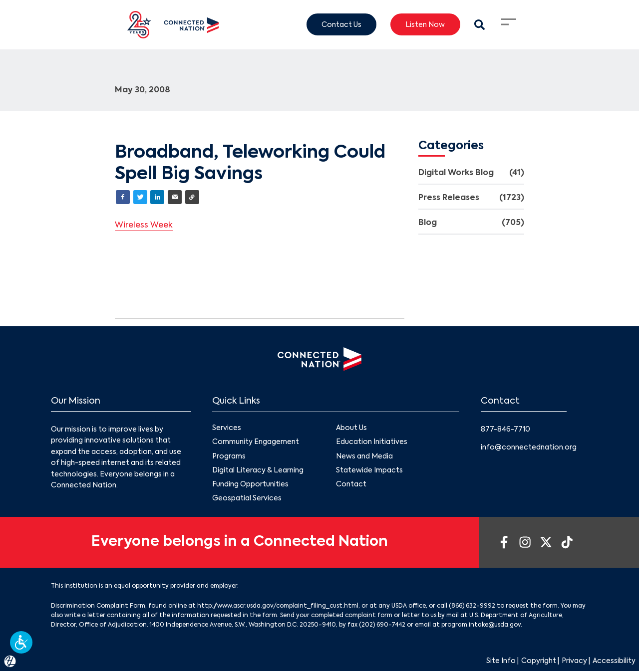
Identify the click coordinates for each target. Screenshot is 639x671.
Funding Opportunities (250, 483)
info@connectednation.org (529, 447)
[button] (21, 642)
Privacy (574, 661)
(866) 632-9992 (472, 606)
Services (226, 428)
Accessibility (614, 661)
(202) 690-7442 (382, 625)
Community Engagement (255, 442)
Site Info (501, 661)
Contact (351, 483)
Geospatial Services (247, 498)
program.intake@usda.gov (481, 625)
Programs (229, 455)
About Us (351, 428)
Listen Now (425, 24)
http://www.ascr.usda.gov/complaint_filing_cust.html (277, 606)
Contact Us (341, 24)
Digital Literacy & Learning (258, 469)
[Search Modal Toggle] (479, 24)
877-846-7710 (505, 429)
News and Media (364, 455)
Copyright (538, 661)
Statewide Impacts (369, 469)
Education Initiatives (371, 442)
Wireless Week (144, 225)
